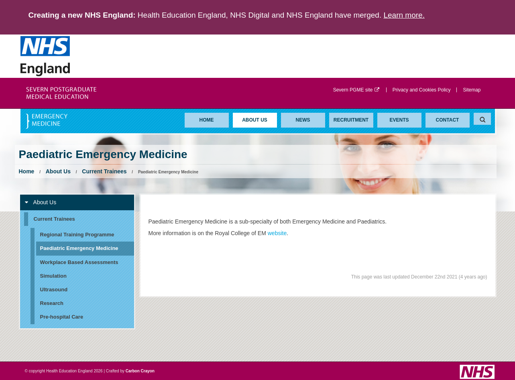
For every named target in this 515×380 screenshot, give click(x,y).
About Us (254, 120)
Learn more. (403, 15)
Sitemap (471, 90)
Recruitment (351, 120)
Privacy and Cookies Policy (422, 90)
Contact (447, 120)
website (277, 233)
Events (399, 120)
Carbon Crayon (140, 371)
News (303, 120)
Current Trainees (104, 171)
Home (206, 120)
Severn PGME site (356, 90)
